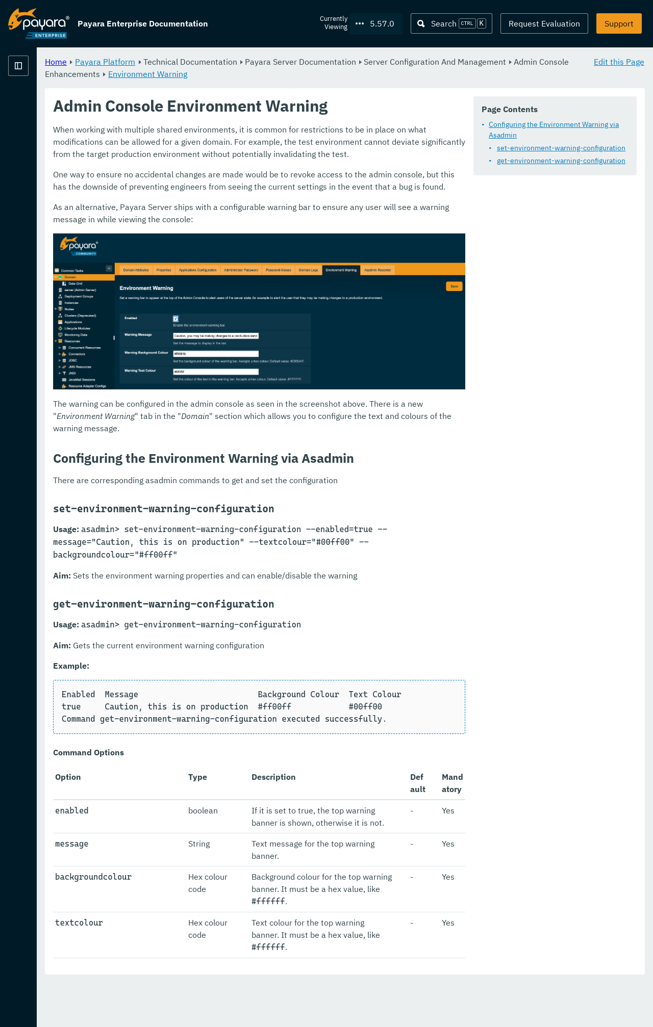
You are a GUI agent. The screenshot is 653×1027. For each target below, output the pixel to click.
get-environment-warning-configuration (268, 176)
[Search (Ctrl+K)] (451, 23)
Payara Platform (39, 102)
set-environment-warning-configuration (268, 164)
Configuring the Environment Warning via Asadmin (275, 151)
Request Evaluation (544, 23)
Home (183, 61)
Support (619, 23)
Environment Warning (388, 73)
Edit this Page (619, 61)
